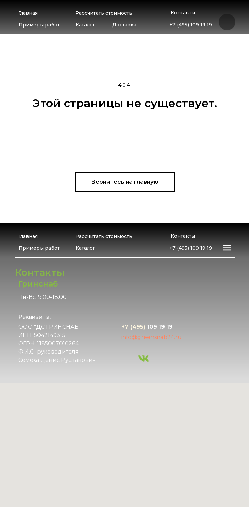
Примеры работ (39, 25)
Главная (28, 13)
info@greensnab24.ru (151, 337)
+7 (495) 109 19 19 (190, 25)
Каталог (85, 25)
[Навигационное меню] (227, 22)
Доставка (124, 25)
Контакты (183, 13)
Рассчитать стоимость (103, 13)
